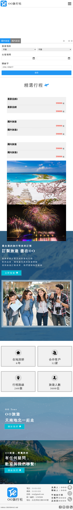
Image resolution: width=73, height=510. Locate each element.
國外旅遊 (5, 41)
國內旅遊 (16, 41)
